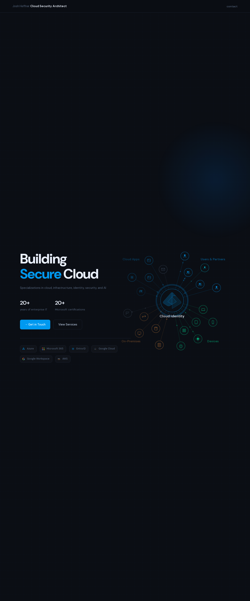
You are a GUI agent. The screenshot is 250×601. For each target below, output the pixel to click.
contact (232, 6)
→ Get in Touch (35, 324)
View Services (67, 324)
